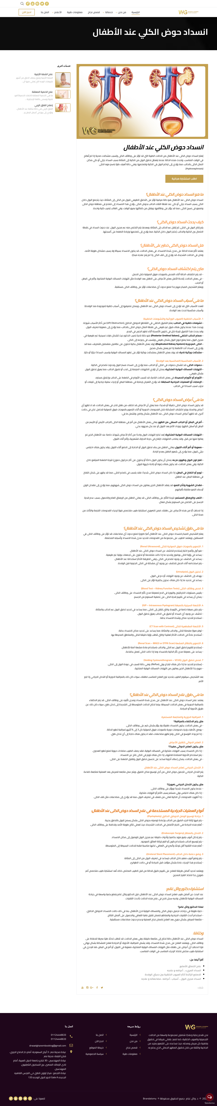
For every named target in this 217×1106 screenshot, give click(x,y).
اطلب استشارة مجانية (184, 178)
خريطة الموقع (96, 1048)
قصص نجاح (94, 12)
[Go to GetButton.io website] (210, 1103)
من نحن (122, 12)
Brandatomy (150, 1098)
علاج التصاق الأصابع (190, 966)
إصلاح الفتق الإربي (43, 105)
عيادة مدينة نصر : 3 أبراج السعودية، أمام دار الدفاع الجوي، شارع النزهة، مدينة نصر (38, 1054)
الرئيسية (136, 12)
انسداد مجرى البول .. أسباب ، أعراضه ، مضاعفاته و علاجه (171, 979)
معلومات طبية (75, 12)
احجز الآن (26, 12)
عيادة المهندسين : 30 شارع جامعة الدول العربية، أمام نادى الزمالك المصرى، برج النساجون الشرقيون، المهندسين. (39, 1064)
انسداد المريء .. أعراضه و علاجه (184, 970)
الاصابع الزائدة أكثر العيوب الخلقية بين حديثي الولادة (173, 974)
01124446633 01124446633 (58, 1037)
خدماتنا (109, 12)
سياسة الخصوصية (95, 1054)
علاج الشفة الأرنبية (43, 74)
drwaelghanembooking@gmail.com (47, 1046)
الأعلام (58, 12)
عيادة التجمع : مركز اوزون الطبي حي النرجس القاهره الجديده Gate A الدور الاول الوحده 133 (40, 1075)
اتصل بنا (45, 12)
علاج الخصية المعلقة (42, 92)
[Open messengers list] (209, 1097)
